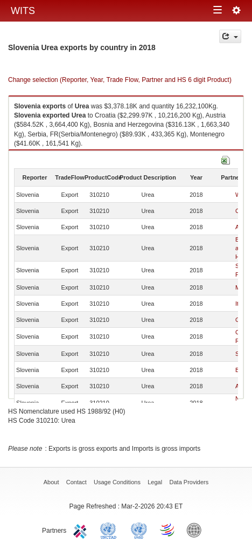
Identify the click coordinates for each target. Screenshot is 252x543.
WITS (23, 10)
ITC (82, 529)
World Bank (196, 529)
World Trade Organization (168, 529)
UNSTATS (139, 529)
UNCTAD (110, 529)
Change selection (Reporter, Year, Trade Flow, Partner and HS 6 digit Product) (120, 80)
